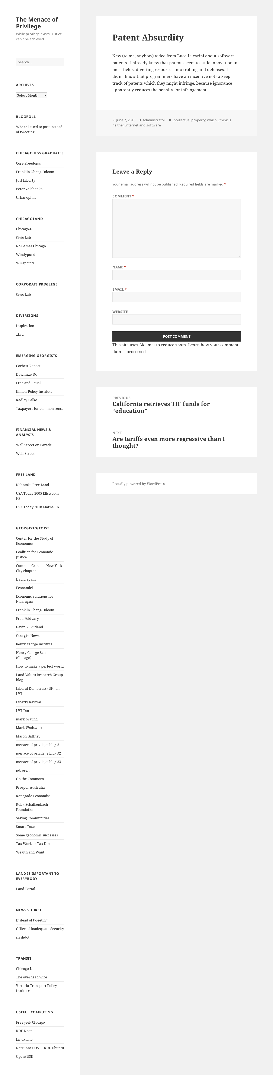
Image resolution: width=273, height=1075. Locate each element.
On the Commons (30, 779)
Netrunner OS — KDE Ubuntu (40, 1048)
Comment (123, 196)
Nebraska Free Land (32, 484)
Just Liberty (25, 180)
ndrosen (22, 770)
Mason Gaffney (28, 736)
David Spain (26, 579)
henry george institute (34, 644)
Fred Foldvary (27, 618)
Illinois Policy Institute (34, 391)
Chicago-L (24, 229)
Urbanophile (26, 197)
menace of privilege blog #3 (38, 761)
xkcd (20, 334)
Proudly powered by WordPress (138, 483)
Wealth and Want (30, 852)
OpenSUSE (24, 1056)
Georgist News (27, 635)
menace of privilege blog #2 (38, 753)
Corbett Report (28, 366)
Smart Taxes (26, 826)
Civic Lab (23, 237)
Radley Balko (26, 400)
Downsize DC (26, 374)
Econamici (24, 587)
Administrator (154, 120)
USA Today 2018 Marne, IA (37, 507)
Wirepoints (25, 263)
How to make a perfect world (40, 666)
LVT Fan (22, 710)
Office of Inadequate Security (40, 928)
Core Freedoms (28, 163)
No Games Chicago (31, 246)
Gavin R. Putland (29, 627)
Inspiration (25, 325)
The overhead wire (31, 977)
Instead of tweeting (32, 920)
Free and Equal (28, 383)
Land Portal (25, 889)
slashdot (22, 937)
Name (119, 267)
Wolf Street (25, 453)
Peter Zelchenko (29, 189)
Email (119, 289)
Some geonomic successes (37, 835)
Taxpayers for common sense (40, 408)
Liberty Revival (28, 702)
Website (120, 311)
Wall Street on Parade (34, 445)
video (160, 56)
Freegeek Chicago (30, 1022)
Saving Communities (32, 818)
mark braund (27, 719)
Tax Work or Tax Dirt (33, 843)
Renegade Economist (33, 796)
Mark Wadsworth (30, 727)
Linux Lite (24, 1039)
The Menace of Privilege (37, 22)
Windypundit (27, 254)
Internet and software (143, 125)
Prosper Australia (30, 787)
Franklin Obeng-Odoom (35, 172)
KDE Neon (24, 1031)
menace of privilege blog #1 (38, 744)
